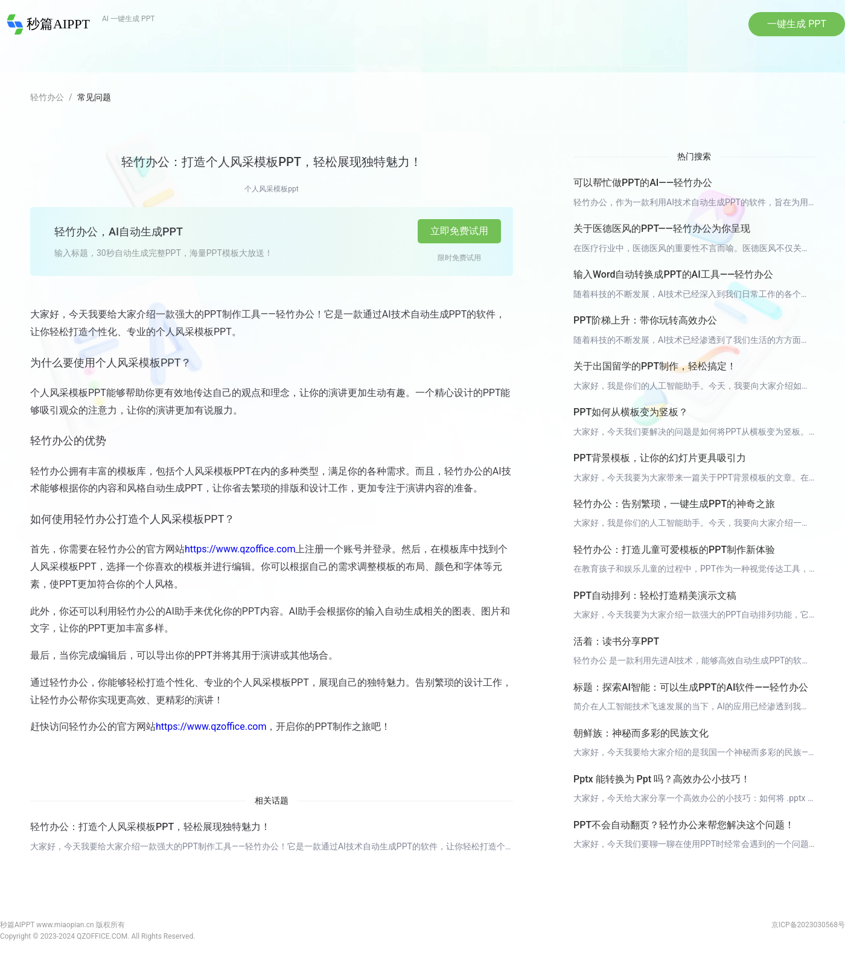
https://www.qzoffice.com (240, 549)
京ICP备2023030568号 (808, 925)
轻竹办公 (47, 97)
